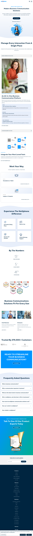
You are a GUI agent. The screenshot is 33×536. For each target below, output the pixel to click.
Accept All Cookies (22, 534)
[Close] (32, 532)
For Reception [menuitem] (16, 520)
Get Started (16, 18)
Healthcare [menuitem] (16, 511)
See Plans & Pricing (16, 21)
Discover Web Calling (25, 199)
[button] (16, 55)
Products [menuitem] (16, 470)
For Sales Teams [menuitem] (16, 516)
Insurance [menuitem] (16, 513)
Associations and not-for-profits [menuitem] (16, 502)
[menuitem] (16, 529)
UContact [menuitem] (16, 474)
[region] (16, 533)
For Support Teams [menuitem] (16, 518)
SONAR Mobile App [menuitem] (16, 496)
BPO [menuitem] (16, 504)
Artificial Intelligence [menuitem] (16, 478)
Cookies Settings (3, 534)
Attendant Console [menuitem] (16, 490)
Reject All (29, 534)
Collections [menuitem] (16, 506)
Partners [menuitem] (16, 526)
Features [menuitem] (16, 482)
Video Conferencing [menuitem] (16, 476)
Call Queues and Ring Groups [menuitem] (16, 492)
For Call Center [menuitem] (16, 523)
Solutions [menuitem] (16, 499)
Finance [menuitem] (16, 509)
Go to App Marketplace (5, 160)
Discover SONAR (5, 125)
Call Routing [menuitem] (16, 488)
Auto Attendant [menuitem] (16, 486)
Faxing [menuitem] (16, 494)
